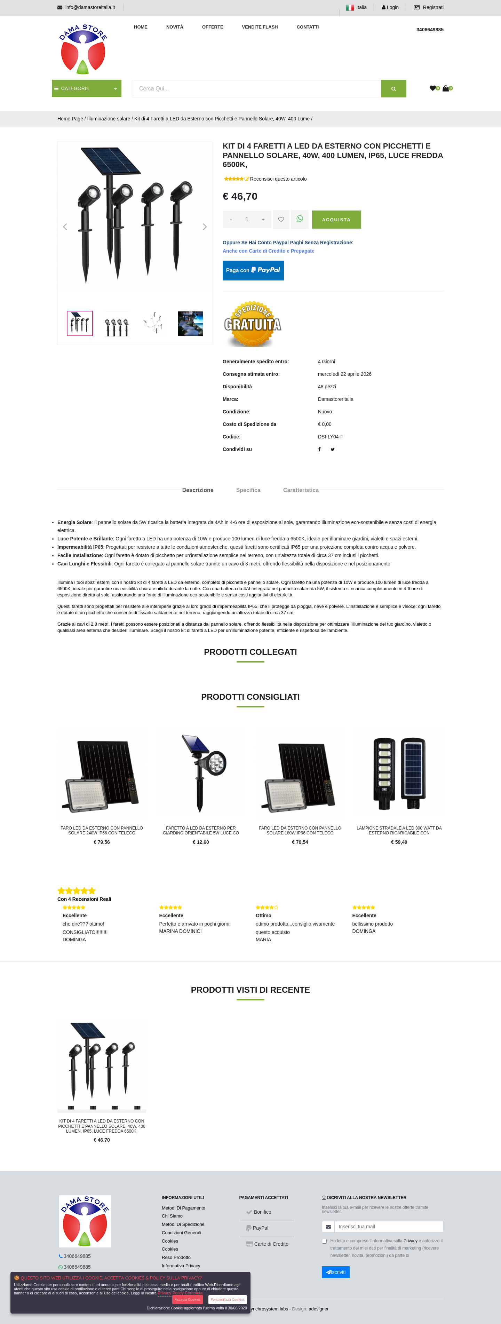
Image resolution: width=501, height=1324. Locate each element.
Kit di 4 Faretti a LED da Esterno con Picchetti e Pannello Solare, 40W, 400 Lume (222, 118)
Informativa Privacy (181, 1265)
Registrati (429, 7)
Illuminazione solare (108, 118)
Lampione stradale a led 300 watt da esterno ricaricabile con (399, 830)
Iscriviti (336, 1272)
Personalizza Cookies (228, 1299)
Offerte (212, 27)
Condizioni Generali (181, 1232)
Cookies (170, 1241)
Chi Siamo (172, 1216)
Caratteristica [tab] (301, 490)
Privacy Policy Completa (180, 1293)
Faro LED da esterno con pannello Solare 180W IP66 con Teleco (300, 830)
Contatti (308, 27)
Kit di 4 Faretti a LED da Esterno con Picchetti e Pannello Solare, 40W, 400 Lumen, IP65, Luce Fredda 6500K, (101, 1126)
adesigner (318, 1308)
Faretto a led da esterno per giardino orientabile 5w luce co (201, 830)
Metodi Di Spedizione (183, 1224)
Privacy (411, 1240)
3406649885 (77, 1256)
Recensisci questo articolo (278, 179)
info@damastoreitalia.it (90, 7)
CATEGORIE (71, 88)
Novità (174, 27)
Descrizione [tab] (198, 490)
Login (390, 7)
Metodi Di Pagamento (183, 1208)
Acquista (336, 219)
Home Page (70, 118)
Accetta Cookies (188, 1299)
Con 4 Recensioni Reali (84, 899)
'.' (59, 1023)
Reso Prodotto (176, 1257)
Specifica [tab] (248, 490)
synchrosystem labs (268, 1308)
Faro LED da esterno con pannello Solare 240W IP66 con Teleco (102, 830)
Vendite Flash (260, 27)
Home (141, 27)
